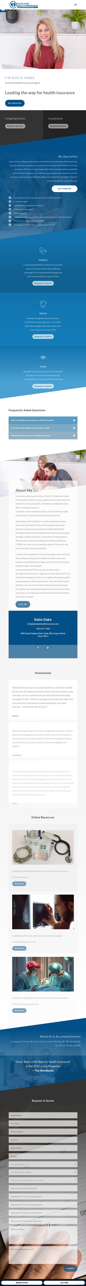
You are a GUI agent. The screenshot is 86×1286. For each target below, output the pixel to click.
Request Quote (22, 1283)
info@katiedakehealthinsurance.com (43, 624)
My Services (14, 103)
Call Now (64, 1283)
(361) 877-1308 (43, 629)
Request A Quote (43, 283)
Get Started (64, 189)
